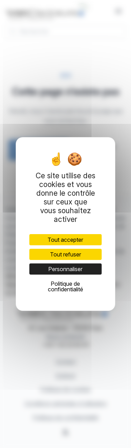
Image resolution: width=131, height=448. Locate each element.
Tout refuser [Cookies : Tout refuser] (65, 254)
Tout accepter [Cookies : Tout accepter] (65, 239)
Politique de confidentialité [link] (65, 286)
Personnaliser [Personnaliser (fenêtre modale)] (65, 269)
